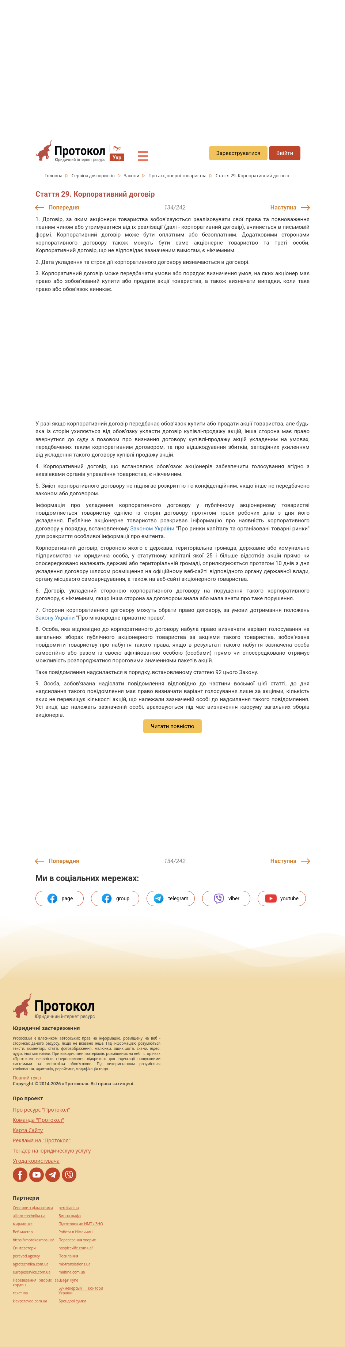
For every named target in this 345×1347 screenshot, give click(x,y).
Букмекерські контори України (80, 1290)
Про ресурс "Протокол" (41, 1109)
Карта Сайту (28, 1130)
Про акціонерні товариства (178, 176)
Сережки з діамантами (33, 1208)
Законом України (152, 528)
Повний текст (27, 1078)
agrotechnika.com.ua (31, 1264)
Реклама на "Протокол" (42, 1140)
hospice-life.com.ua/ (75, 1248)
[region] (172, 66)
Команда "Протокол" (38, 1119)
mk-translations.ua (74, 1264)
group (115, 898)
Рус (117, 148)
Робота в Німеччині (75, 1232)
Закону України (55, 617)
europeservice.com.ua (31, 1272)
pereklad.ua (68, 1208)
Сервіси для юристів (94, 176)
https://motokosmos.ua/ (33, 1240)
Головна (54, 176)
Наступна (283, 207)
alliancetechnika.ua (29, 1216)
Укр (117, 157)
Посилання (68, 1256)
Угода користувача (36, 1160)
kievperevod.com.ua (30, 1301)
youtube (282, 898)
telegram (170, 898)
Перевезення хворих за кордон (35, 1282)
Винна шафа (69, 1216)
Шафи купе (68, 1280)
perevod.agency (26, 1256)
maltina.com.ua (71, 1272)
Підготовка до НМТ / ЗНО (80, 1224)
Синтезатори (24, 1248)
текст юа (20, 1293)
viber (226, 898)
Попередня (64, 207)
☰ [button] (142, 156)
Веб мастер (23, 1232)
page (59, 898)
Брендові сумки (72, 1301)
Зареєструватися (238, 153)
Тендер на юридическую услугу (52, 1150)
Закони (132, 176)
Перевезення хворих (77, 1240)
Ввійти (284, 153)
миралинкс (23, 1224)
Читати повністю (172, 726)
